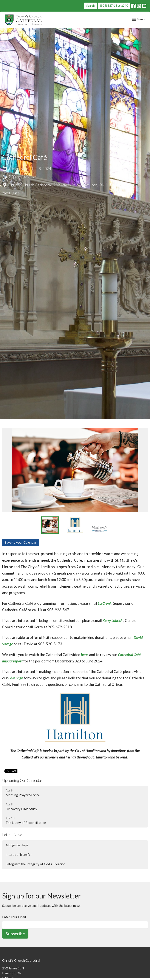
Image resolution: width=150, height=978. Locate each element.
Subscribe (15, 933)
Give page (15, 678)
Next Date (13, 192)
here (84, 654)
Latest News (12, 834)
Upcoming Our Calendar (22, 780)
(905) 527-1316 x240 (114, 5)
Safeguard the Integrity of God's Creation (35, 864)
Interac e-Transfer (19, 854)
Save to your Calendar (20, 542)
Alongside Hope (17, 845)
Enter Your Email (14, 917)
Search (90, 5)
